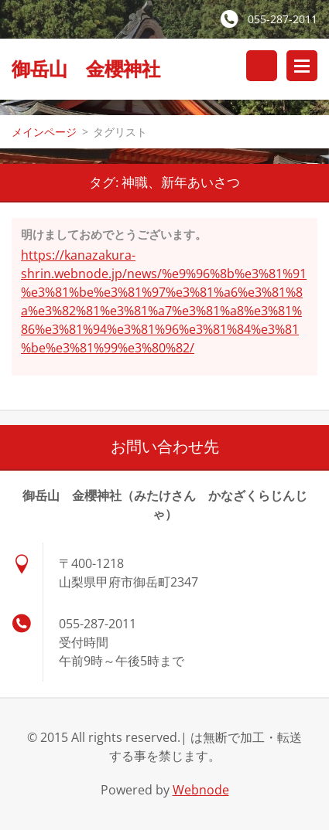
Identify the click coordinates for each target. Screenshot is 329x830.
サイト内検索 (261, 65)
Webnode (201, 789)
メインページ (44, 131)
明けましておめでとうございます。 (114, 234)
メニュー (301, 65)
